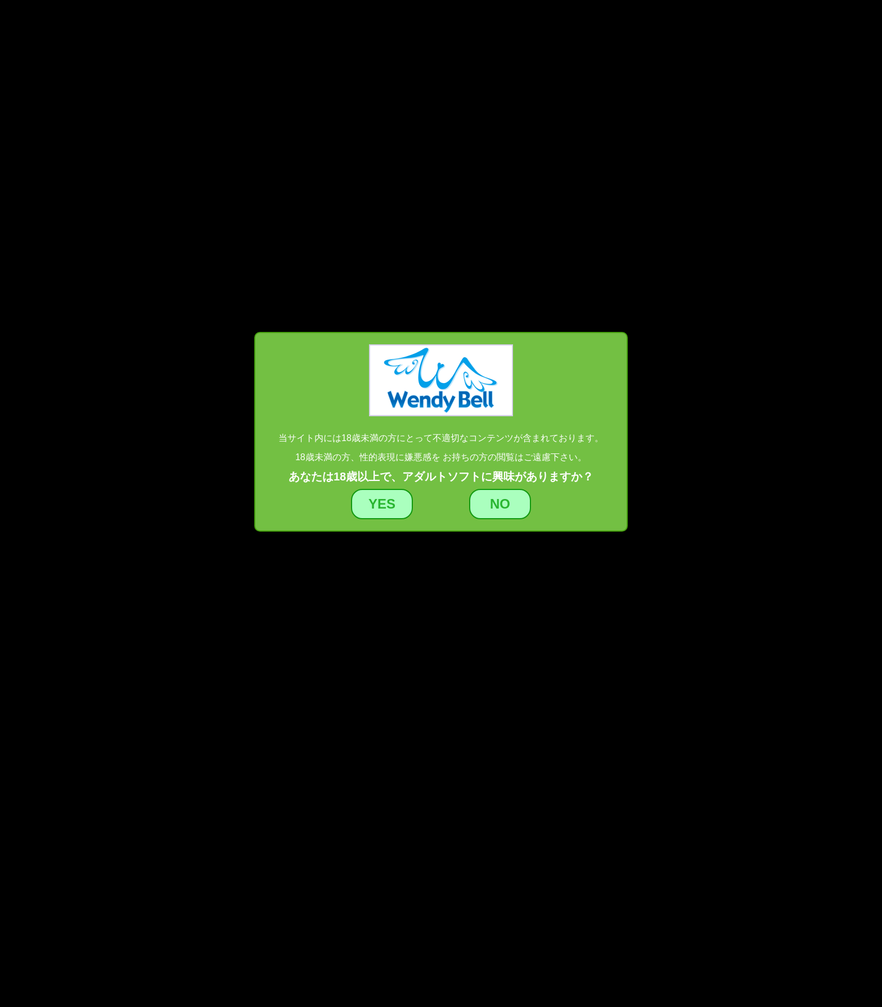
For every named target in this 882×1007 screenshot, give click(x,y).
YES (381, 503)
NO (500, 503)
